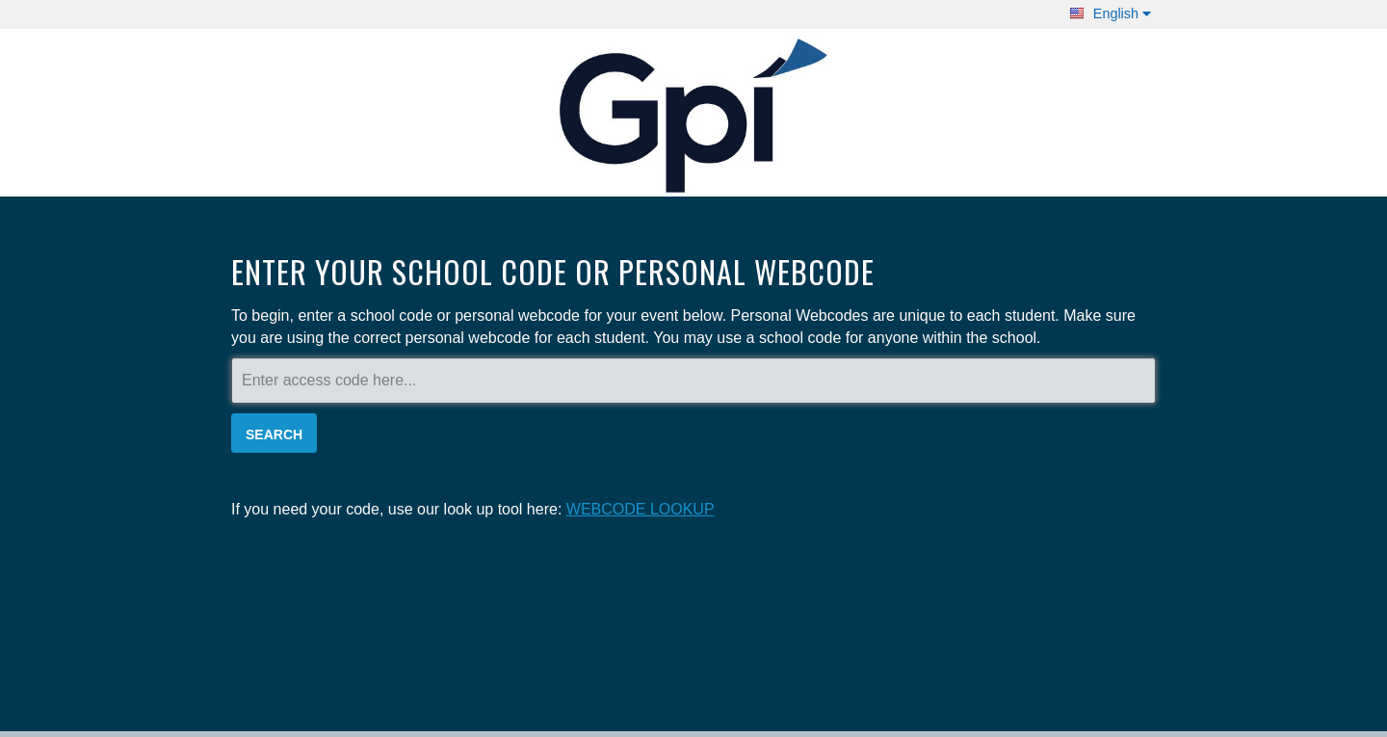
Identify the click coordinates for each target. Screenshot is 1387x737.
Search (274, 434)
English (1110, 13)
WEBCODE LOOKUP (640, 509)
